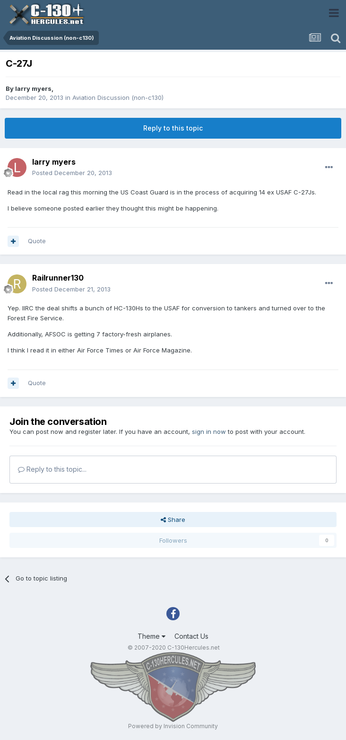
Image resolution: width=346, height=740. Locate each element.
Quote (37, 241)
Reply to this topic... (52, 469)
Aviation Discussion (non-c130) (118, 97)
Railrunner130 (58, 277)
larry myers (33, 88)
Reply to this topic (173, 128)
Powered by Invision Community (173, 726)
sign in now (209, 431)
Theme (151, 636)
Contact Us (191, 636)
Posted (72, 172)
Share (173, 519)
